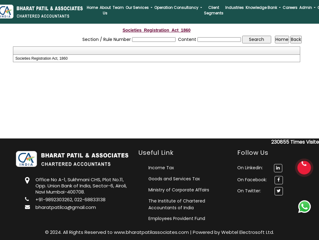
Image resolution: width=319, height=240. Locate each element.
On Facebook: (252, 180)
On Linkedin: (259, 168)
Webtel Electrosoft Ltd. (247, 232)
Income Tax (161, 168)
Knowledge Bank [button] (262, 7)
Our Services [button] (138, 7)
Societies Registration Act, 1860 (41, 58)
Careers (290, 7)
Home (92, 7)
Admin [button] (306, 7)
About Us (105, 10)
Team (118, 7)
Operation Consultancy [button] (176, 7)
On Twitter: (249, 191)
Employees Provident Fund (176, 218)
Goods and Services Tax (174, 179)
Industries (234, 7)
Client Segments (213, 10)
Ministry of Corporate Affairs (178, 190)
